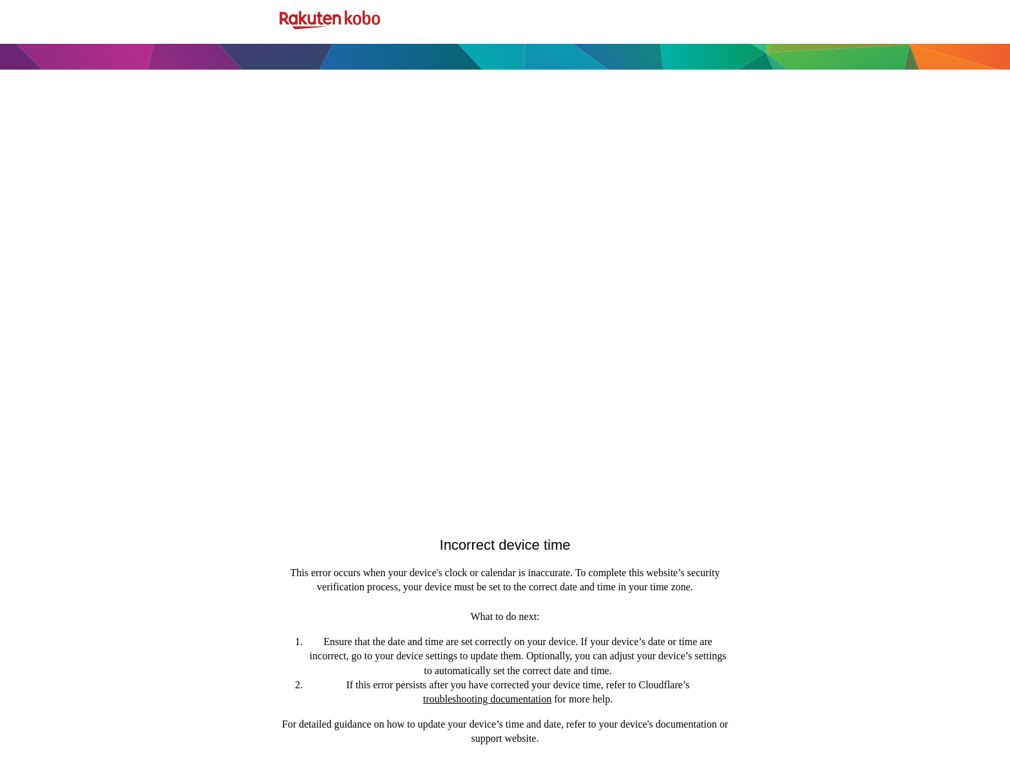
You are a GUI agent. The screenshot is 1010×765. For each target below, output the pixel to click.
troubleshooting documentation (487, 698)
